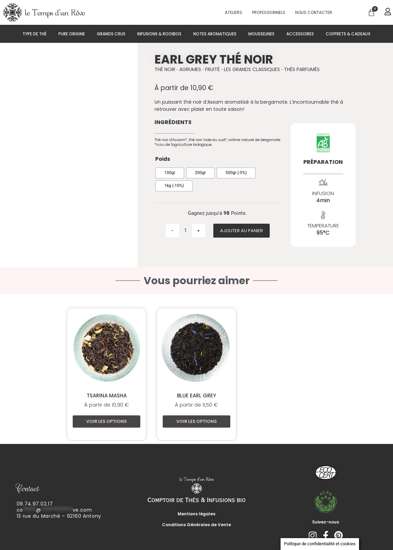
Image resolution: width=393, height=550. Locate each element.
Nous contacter (313, 12)
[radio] (170, 173)
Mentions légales (196, 514)
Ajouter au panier (241, 230)
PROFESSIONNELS (268, 12)
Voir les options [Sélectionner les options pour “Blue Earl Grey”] (196, 421)
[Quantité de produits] (185, 231)
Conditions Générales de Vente (196, 525)
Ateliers (233, 12)
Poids (162, 158)
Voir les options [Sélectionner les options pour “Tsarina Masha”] (106, 421)
